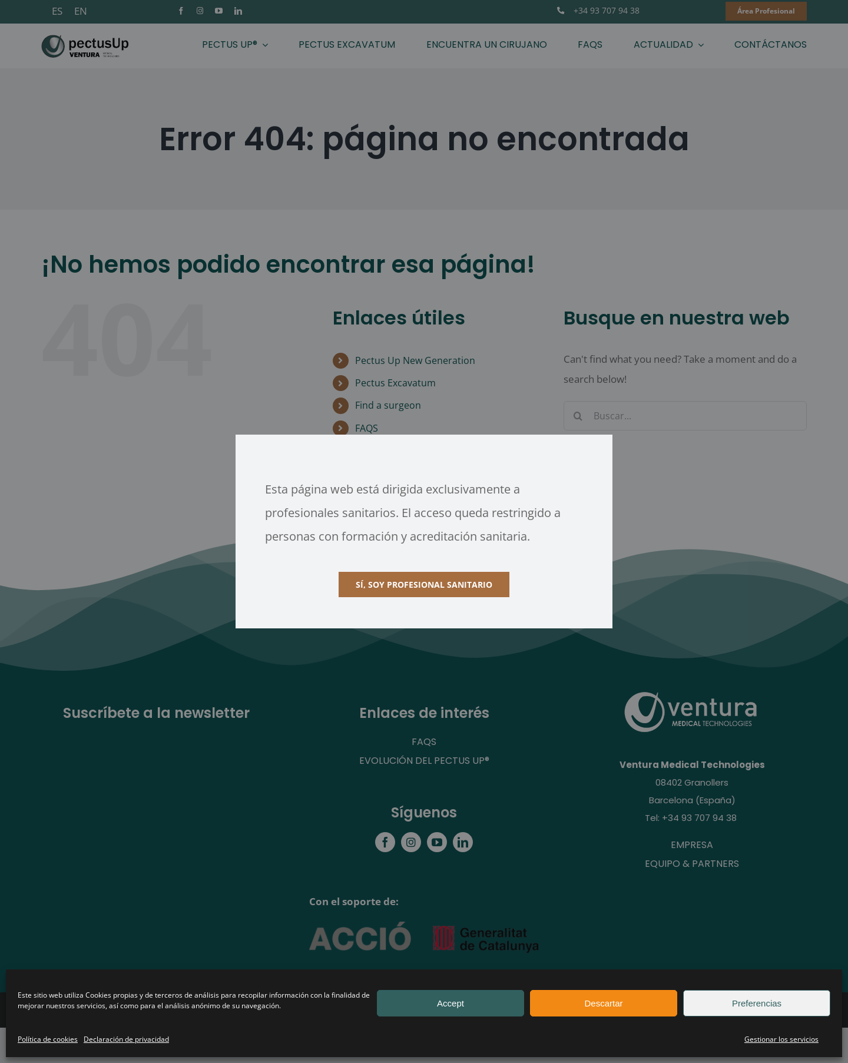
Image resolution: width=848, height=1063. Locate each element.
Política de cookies (48, 1039)
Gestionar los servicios (781, 1039)
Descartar (603, 1003)
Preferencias (756, 1003)
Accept (450, 1003)
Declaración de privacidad (126, 1039)
